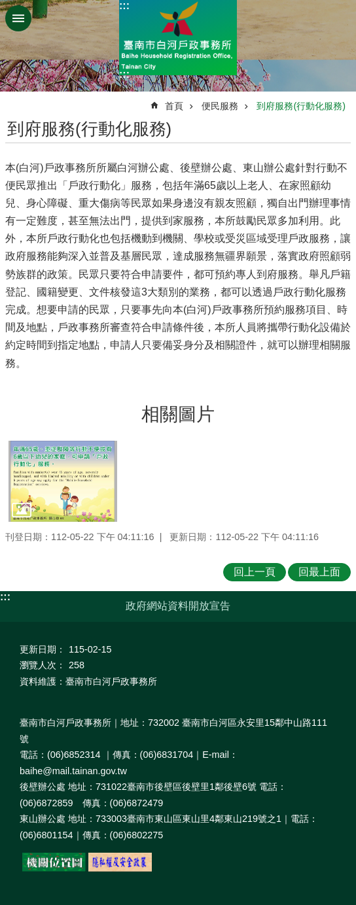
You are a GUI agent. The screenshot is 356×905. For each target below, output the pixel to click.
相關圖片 (178, 414)
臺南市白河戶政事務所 (178, 37)
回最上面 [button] (319, 571)
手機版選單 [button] (18, 18)
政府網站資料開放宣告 (178, 605)
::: (124, 5)
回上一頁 (255, 571)
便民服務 (220, 106)
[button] (63, 481)
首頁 (174, 106)
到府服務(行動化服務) (301, 106)
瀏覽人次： (42, 665)
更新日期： (42, 649)
